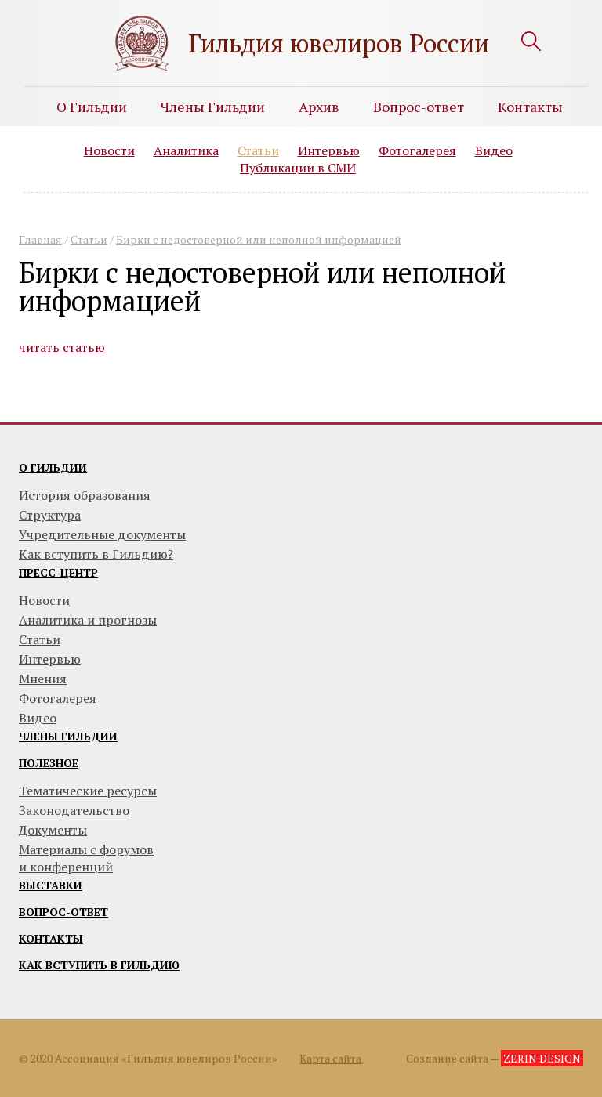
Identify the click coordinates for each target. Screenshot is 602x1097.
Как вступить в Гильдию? (96, 554)
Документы (53, 829)
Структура (50, 514)
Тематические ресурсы (88, 790)
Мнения (43, 678)
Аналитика (186, 150)
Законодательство (74, 810)
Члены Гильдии (213, 106)
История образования (84, 495)
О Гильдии (91, 106)
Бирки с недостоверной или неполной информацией (258, 239)
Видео (494, 150)
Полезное (48, 762)
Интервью (329, 150)
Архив (319, 106)
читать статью (62, 347)
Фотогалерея (417, 150)
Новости (109, 150)
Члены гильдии (68, 736)
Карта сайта (330, 1058)
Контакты (530, 106)
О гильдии (53, 467)
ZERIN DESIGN (542, 1058)
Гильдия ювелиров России (338, 43)
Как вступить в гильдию (99, 965)
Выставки (50, 885)
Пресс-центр (58, 572)
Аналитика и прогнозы (88, 619)
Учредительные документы (102, 534)
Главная (40, 239)
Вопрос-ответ (418, 106)
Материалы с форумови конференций (86, 858)
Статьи (258, 150)
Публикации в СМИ (298, 167)
